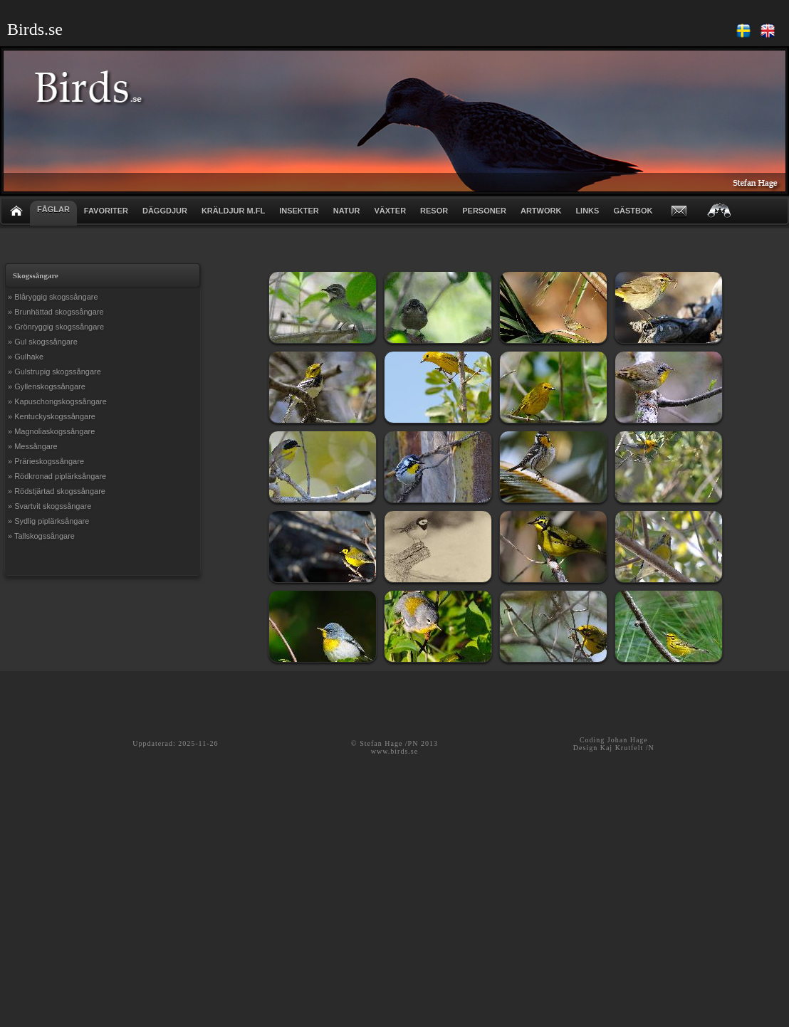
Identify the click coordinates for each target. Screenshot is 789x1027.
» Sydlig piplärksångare (48, 521)
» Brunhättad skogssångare (56, 311)
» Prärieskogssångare (46, 461)
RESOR (434, 210)
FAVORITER (106, 210)
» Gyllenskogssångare (46, 386)
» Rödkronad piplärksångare (57, 476)
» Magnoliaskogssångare (51, 431)
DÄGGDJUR (164, 210)
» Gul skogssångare (43, 341)
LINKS (587, 210)
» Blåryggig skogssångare (53, 297)
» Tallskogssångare (41, 536)
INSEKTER (299, 210)
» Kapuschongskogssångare (57, 401)
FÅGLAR (53, 209)
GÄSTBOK (632, 210)
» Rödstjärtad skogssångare (56, 491)
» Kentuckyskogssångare (51, 416)
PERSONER (484, 210)
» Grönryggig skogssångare (56, 326)
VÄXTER (390, 210)
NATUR (346, 210)
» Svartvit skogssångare (49, 506)
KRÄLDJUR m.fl (233, 210)
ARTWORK (541, 210)
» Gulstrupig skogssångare (54, 371)
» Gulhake (25, 356)
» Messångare (33, 446)
